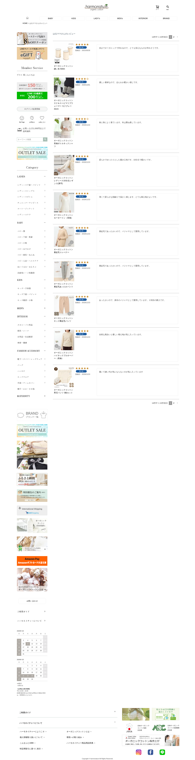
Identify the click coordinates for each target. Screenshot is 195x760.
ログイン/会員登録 (32, 109)
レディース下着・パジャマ (28, 184)
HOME (25, 23)
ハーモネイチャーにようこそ (33, 731)
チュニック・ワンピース (27, 202)
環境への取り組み (75, 737)
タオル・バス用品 (25, 324)
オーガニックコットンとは (79, 731)
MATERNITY (23, 396)
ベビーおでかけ (24, 249)
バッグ (20, 365)
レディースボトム (25, 196)
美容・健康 (22, 342)
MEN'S (20, 308)
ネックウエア (23, 377)
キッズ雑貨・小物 (25, 300)
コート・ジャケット (26, 208)
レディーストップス (26, 190)
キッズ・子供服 (24, 288)
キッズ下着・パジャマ (26, 294)
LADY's (97, 18)
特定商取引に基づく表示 (31, 749)
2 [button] (173, 37)
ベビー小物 (22, 243)
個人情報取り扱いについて (32, 737)
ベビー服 (21, 231)
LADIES (21, 176)
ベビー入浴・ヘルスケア (27, 260)
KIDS (73, 18)
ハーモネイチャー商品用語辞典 (81, 743)
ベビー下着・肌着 (25, 237)
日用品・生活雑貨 (25, 336)
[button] (177, 37)
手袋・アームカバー (26, 382)
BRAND (166, 18)
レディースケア (24, 214)
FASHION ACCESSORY (28, 350)
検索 (45, 139)
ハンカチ (21, 371)
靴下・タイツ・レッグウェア (29, 359)
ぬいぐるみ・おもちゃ (26, 266)
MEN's (120, 18)
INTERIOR (143, 18)
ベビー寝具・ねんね (26, 254)
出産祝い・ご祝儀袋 (26, 272)
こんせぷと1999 (28, 743)
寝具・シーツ (23, 330)
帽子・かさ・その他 (26, 388)
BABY (50, 18)
